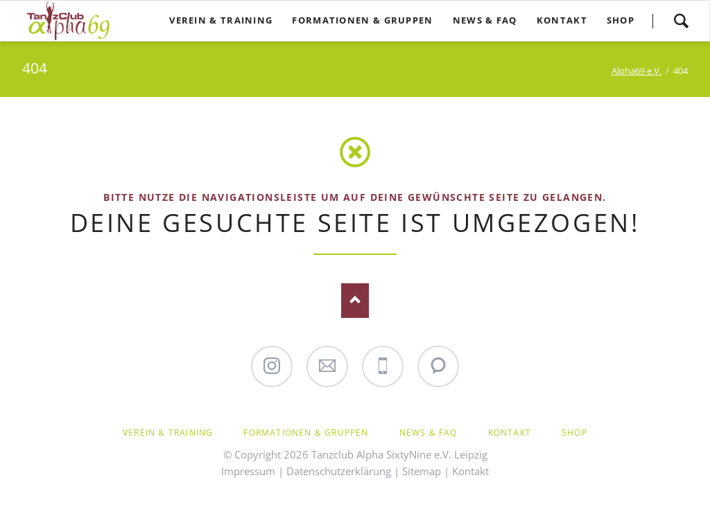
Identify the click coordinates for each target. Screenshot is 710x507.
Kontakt (509, 432)
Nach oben (355, 300)
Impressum (248, 471)
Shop (574, 432)
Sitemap (421, 471)
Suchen (680, 21)
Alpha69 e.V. (636, 70)
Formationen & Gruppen (305, 432)
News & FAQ (428, 432)
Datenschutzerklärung (338, 471)
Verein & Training (168, 432)
